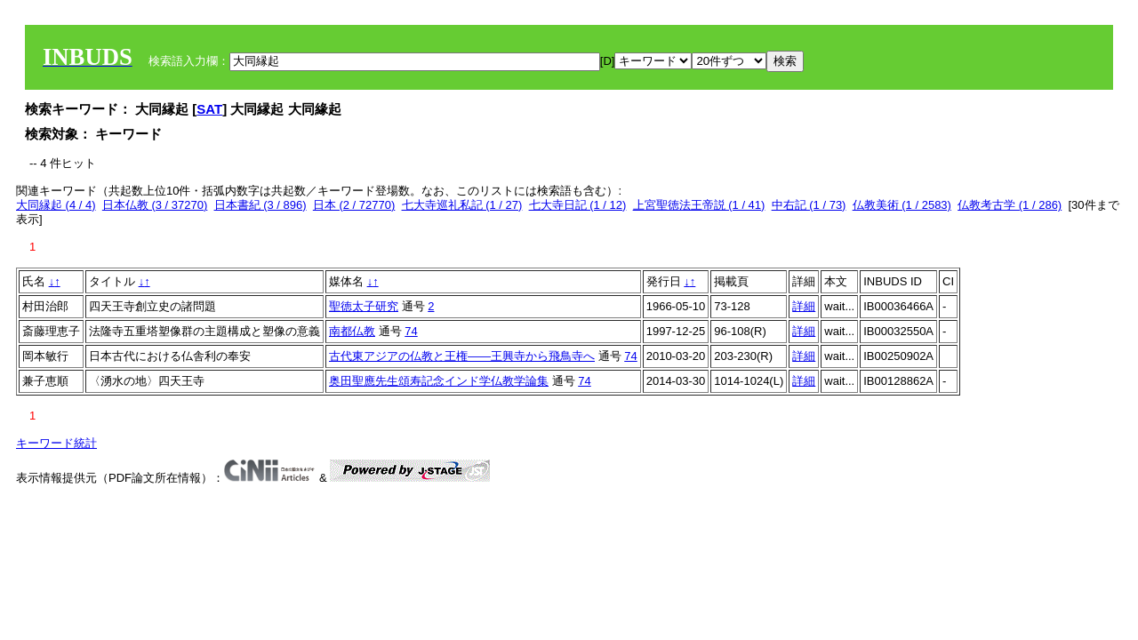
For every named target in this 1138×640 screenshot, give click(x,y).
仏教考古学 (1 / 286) (1010, 205)
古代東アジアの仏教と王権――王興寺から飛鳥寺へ (462, 356)
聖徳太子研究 (363, 306)
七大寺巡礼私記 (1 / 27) (462, 205)
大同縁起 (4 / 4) (56, 205)
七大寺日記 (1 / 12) (578, 205)
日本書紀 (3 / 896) (260, 205)
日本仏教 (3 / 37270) (155, 205)
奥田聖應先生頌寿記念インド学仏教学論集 (439, 381)
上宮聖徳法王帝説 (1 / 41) (699, 205)
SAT (209, 108)
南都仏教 (352, 331)
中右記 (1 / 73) (809, 205)
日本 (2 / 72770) (354, 205)
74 (411, 331)
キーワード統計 (56, 443)
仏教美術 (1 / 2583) (902, 205)
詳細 (803, 306)
